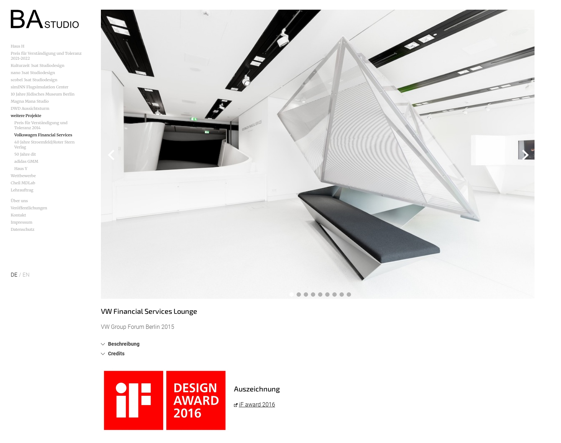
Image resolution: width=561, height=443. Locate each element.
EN (26, 275)
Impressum (21, 222)
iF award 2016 (257, 404)
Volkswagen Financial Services (43, 134)
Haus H (17, 46)
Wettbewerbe (23, 175)
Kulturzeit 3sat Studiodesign (37, 65)
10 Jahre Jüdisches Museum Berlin (42, 94)
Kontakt (18, 215)
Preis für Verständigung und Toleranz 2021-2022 (46, 56)
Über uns (19, 200)
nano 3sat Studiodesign (33, 72)
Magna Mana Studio (30, 101)
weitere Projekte (26, 115)
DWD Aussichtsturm (30, 108)
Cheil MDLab (23, 182)
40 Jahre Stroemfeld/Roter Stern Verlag (44, 145)
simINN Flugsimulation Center (39, 86)
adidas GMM (26, 161)
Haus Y (20, 168)
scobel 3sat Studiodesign (34, 79)
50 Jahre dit (25, 154)
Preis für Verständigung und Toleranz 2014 (41, 125)
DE (14, 275)
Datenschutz (22, 229)
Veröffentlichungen (29, 207)
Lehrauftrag (22, 190)
